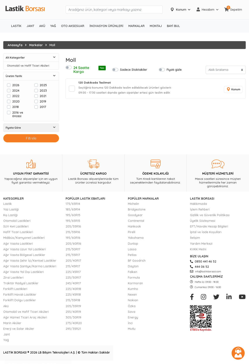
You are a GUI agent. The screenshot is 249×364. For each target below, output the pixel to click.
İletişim (195, 238)
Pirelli (131, 232)
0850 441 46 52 (203, 261)
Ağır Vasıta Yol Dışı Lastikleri (23, 272)
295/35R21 (73, 329)
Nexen (132, 295)
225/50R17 (73, 278)
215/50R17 (73, 249)
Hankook (134, 226)
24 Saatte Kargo (89, 70)
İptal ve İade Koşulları (206, 232)
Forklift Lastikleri (15, 289)
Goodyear (135, 215)
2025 (43, 85)
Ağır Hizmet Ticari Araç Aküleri (25, 317)
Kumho (133, 289)
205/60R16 (73, 244)
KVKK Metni (198, 249)
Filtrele (31, 138)
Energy (133, 317)
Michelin (133, 204)
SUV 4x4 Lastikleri (16, 226)
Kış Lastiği (10, 215)
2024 (15, 90)
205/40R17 (73, 261)
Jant (6, 334)
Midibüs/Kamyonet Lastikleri (24, 238)
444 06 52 (199, 267)
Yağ (6, 340)
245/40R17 (73, 283)
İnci (130, 323)
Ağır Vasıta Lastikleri (18, 244)
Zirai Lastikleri (13, 278)
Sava (131, 312)
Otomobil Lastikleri (16, 221)
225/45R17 (73, 272)
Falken (132, 272)
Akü (6, 306)
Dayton (133, 266)
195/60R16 (73, 238)
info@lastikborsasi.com (205, 271)
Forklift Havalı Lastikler (19, 295)
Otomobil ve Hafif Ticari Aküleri (28, 65)
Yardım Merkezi (201, 244)
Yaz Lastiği (11, 209)
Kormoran (135, 283)
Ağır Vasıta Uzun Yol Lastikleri (24, 249)
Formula (134, 278)
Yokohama (136, 238)
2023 (43, 90)
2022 (15, 96)
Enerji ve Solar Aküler (18, 329)
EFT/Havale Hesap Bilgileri (209, 226)
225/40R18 (73, 289)
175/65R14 (73, 204)
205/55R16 (73, 226)
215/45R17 (73, 266)
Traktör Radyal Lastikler (21, 283)
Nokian (133, 300)
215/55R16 (73, 232)
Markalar (36, 45)
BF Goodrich (137, 261)
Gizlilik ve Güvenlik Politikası (210, 215)
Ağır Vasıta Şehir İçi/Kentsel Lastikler (29, 261)
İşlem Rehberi (200, 209)
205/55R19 (73, 306)
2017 (43, 107)
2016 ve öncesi (17, 114)
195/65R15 (73, 221)
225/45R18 (73, 295)
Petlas (132, 255)
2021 (43, 96)
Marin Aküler (12, 323)
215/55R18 (73, 300)
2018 (15, 107)
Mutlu (132, 329)
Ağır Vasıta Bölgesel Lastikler (24, 255)
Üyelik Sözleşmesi (202, 221)
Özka (132, 306)
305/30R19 (73, 317)
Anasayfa (15, 45)
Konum (233, 90)
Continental (136, 221)
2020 (16, 101)
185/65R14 (73, 209)
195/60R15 (73, 215)
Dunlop (133, 244)
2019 (43, 101)
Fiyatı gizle (174, 69)
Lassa (132, 249)
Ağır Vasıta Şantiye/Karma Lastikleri (29, 266)
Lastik (7, 204)
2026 (15, 85)
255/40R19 (73, 312)
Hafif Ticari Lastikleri (18, 232)
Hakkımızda (198, 204)
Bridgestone (137, 209)
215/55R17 (73, 255)
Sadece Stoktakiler (133, 69)
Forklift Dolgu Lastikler (19, 300)
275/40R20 (74, 323)
